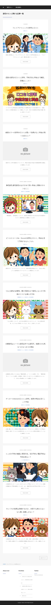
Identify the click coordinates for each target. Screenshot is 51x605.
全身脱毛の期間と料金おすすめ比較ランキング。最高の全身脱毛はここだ (26, 589)
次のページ (43, 557)
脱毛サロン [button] (10, 7)
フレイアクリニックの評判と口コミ (26, 28)
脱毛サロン (25, 30)
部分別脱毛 (28, 191)
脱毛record (24, 595)
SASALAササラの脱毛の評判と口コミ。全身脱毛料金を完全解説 (26, 579)
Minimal (23, 602)
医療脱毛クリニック (21, 297)
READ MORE (25, 61)
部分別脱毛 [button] (18, 7)
